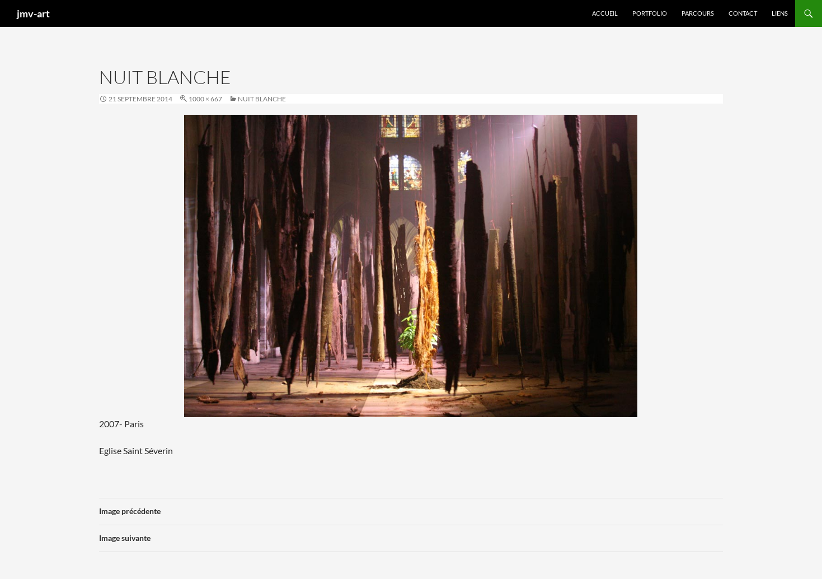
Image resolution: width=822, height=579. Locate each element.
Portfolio (649, 13)
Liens (780, 13)
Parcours (698, 13)
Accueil (605, 13)
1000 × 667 (205, 99)
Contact (743, 13)
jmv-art (33, 13)
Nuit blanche (262, 99)
